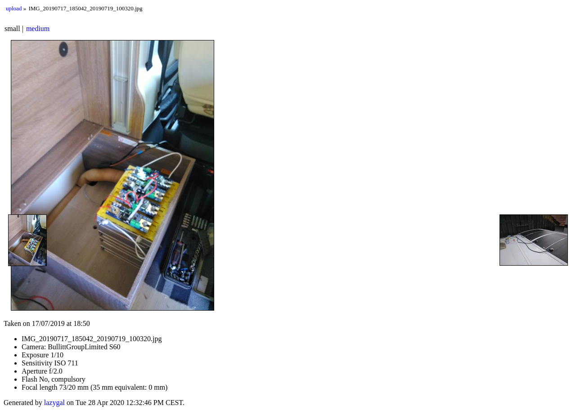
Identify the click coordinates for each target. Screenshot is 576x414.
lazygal (54, 402)
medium (38, 28)
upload (14, 8)
